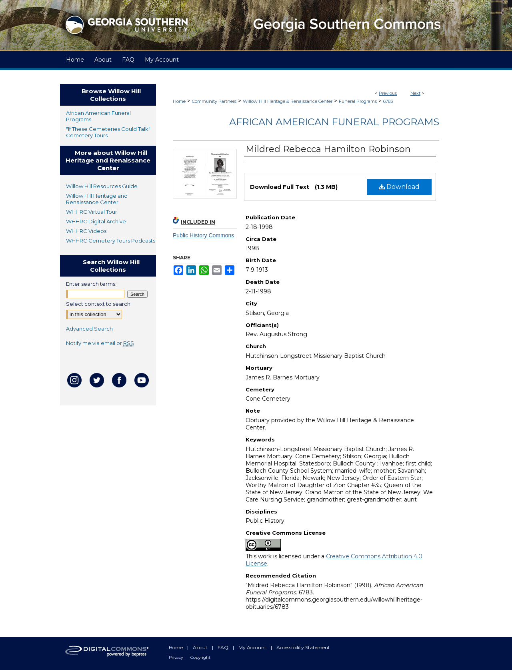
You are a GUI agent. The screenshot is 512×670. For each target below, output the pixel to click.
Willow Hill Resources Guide (102, 186)
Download (399, 187)
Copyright (200, 657)
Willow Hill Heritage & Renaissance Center (287, 101)
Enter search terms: (91, 284)
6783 (388, 101)
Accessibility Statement (303, 647)
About (201, 647)
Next (415, 93)
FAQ (224, 647)
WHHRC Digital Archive (96, 221)
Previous (388, 93)
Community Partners (214, 101)
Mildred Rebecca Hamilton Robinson (328, 149)
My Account (253, 647)
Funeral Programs (358, 101)
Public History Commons (203, 235)
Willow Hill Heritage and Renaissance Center (97, 199)
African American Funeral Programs (334, 122)
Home (179, 101)
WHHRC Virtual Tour (91, 212)
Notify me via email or (100, 343)
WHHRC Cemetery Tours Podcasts (110, 240)
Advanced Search (89, 328)
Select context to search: (99, 304)
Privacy (176, 657)
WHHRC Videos (86, 231)
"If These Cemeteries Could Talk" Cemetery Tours (108, 132)
